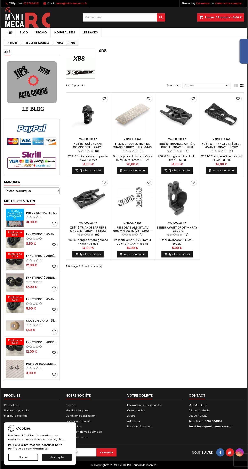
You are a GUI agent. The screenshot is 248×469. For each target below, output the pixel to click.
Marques (12, 182)
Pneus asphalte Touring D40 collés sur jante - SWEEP (42, 212)
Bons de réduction (139, 426)
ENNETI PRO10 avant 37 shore (42, 234)
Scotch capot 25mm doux (42, 320)
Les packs (90, 32)
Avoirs (131, 416)
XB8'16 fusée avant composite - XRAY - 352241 (88, 147)
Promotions (11, 405)
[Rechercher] (124, 17)
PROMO (41, 32)
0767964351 (31, 3)
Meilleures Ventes (19, 201)
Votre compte (140, 395)
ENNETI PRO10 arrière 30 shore (42, 255)
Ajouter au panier (88, 170)
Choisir (207, 85)
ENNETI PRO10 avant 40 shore (42, 299)
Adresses (133, 421)
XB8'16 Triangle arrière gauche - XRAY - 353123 (88, 229)
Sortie (23, 457)
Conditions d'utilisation (81, 416)
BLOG (24, 32)
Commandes (136, 410)
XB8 (7, 51)
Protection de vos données (84, 432)
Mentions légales (77, 410)
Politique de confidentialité (27, 449)
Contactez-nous (77, 437)
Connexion (203, 3)
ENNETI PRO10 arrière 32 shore (42, 342)
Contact (197, 395)
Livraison (71, 405)
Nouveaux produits (16, 410)
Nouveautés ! (64, 32)
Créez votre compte (228, 3)
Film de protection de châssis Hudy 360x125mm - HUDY (132, 147)
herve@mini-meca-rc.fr (71, 3)
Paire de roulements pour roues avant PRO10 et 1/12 (42, 363)
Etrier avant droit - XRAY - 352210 (177, 229)
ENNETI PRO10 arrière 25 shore (42, 277)
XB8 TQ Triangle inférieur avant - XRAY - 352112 (221, 145)
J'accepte (57, 457)
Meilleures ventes (15, 416)
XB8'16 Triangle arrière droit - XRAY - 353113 (177, 145)
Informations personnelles (144, 405)
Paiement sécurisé (78, 421)
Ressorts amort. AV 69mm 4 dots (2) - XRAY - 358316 (132, 230)
